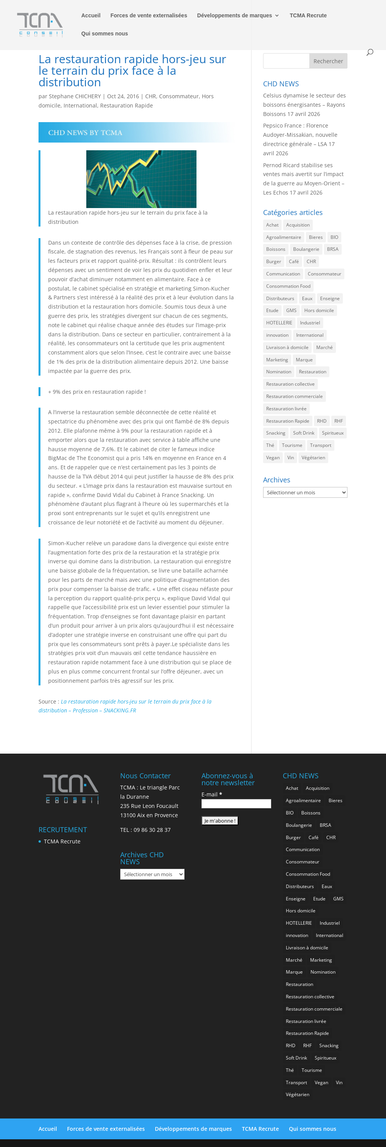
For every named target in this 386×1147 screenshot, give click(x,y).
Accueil (91, 15)
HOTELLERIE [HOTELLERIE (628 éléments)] (279, 322)
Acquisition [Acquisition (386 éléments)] (298, 225)
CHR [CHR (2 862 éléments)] (311, 261)
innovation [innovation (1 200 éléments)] (277, 335)
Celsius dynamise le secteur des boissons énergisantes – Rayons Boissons (304, 105)
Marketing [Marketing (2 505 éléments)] (277, 359)
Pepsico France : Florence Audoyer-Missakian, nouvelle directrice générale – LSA (300, 135)
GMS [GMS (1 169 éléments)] (291, 310)
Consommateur (179, 96)
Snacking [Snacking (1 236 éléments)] (275, 433)
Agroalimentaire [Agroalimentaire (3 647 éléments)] (283, 237)
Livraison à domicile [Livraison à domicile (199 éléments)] (287, 347)
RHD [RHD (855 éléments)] (322, 421)
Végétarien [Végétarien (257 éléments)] (313, 457)
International (80, 105)
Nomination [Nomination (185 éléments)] (278, 371)
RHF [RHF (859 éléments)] (338, 421)
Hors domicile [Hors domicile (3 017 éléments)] (319, 310)
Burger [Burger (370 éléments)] (273, 261)
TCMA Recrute (308, 15)
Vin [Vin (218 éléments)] (290, 457)
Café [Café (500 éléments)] (294, 261)
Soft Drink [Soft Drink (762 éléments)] (303, 433)
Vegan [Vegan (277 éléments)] (273, 457)
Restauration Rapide (126, 105)
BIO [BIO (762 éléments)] (334, 237)
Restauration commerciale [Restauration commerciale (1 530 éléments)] (294, 396)
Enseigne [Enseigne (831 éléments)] (330, 298)
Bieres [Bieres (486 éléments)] (316, 237)
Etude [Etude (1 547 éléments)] (272, 310)
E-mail (211, 794)
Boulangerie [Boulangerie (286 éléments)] (306, 249)
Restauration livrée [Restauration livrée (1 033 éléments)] (286, 408)
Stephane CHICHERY (75, 96)
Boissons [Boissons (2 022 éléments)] (275, 249)
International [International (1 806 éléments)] (310, 335)
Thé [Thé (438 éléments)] (270, 445)
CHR (150, 96)
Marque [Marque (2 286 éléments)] (304, 359)
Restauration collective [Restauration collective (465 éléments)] (290, 384)
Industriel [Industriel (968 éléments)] (310, 322)
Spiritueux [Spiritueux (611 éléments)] (333, 433)
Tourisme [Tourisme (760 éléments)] (292, 445)
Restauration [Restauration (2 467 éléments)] (312, 371)
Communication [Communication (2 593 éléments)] (283, 273)
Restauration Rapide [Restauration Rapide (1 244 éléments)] (287, 421)
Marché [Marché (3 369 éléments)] (324, 347)
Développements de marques (234, 15)
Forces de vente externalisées (149, 15)
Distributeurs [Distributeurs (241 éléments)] (280, 298)
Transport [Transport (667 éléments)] (320, 445)
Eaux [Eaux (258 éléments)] (307, 298)
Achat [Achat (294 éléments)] (272, 225)
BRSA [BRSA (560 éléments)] (333, 249)
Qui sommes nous (104, 34)
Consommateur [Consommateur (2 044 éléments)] (324, 273)
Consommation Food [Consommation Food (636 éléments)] (288, 286)
